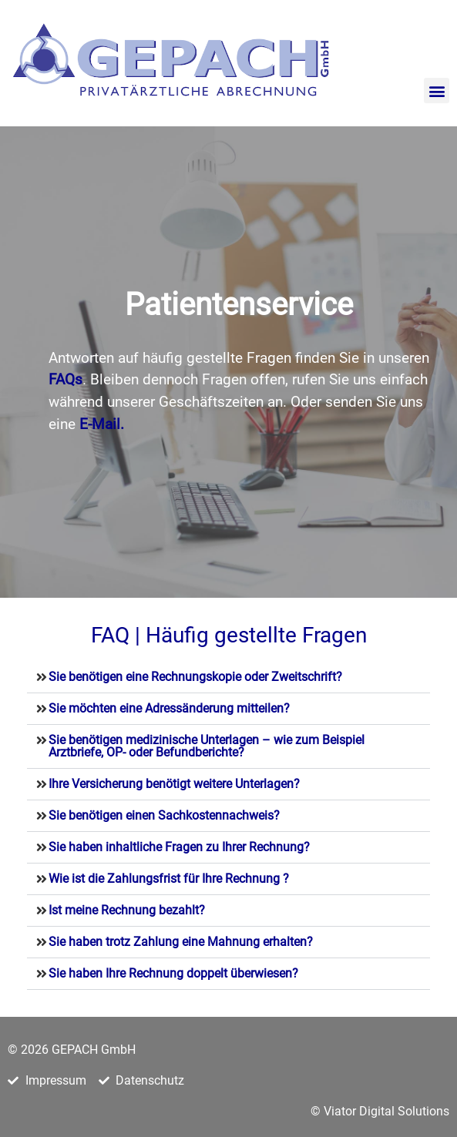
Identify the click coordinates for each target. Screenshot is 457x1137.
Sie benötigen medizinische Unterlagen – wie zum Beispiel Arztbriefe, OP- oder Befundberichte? (207, 746)
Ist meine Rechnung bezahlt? (128, 910)
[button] (436, 90)
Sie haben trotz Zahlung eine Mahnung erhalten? (182, 941)
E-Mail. (101, 424)
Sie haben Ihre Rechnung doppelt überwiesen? (175, 973)
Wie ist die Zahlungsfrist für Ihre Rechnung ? (169, 878)
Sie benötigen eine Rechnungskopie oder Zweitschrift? (195, 676)
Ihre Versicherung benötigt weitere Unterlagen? (176, 783)
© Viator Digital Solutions (380, 1111)
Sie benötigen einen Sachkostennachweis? (164, 815)
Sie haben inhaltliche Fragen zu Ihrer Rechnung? (181, 847)
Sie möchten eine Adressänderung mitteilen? (169, 708)
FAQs (65, 379)
